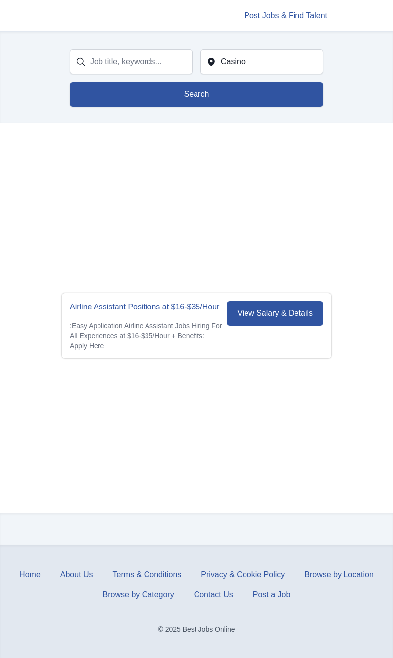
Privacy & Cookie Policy (243, 574)
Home (30, 574)
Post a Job (272, 594)
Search (196, 94)
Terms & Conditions (147, 574)
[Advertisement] (196, 208)
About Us (76, 574)
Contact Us (213, 594)
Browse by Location (339, 574)
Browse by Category (138, 594)
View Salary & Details (275, 313)
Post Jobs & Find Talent (285, 15)
